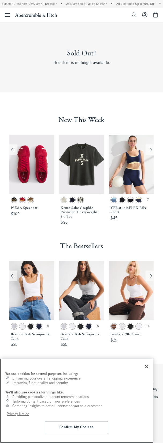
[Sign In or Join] (147, 14)
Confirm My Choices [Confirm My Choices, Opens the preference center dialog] (77, 427)
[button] (32, 180)
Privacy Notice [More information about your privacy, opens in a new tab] (18, 414)
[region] (76, 401)
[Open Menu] (6, 15)
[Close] (147, 367)
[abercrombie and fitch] (36, 14)
